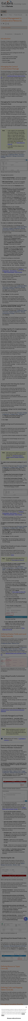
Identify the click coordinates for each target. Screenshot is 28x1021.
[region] (14, 1013)
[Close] (26, 1007)
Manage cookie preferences (14, 1018)
